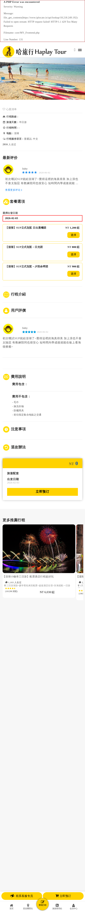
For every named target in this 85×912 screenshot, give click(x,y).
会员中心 (73, 907)
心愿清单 (10, 109)
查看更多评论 (13, 190)
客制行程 (42, 903)
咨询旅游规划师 (42, 800)
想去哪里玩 (28, 907)
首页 (11, 907)
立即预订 (42, 491)
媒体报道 (36, 810)
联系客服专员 (21, 895)
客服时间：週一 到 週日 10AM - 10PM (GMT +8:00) (42, 881)
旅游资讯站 (57, 907)
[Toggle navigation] (80, 49)
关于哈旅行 (22, 810)
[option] (39, 587)
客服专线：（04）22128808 (42, 869)
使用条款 (42, 839)
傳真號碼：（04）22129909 (42, 873)
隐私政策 (42, 843)
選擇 (73, 235)
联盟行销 (62, 810)
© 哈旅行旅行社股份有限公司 (42, 857)
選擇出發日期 (10, 213)
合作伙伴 (49, 810)
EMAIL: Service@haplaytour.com (42, 877)
